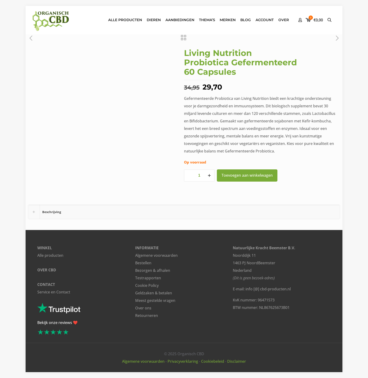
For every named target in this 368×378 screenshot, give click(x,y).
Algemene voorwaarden (156, 255)
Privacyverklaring (183, 361)
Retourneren (146, 315)
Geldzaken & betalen (153, 293)
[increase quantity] (209, 175)
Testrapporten (148, 278)
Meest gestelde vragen (155, 300)
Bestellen (143, 262)
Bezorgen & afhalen (152, 270)
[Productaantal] (199, 175)
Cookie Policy (147, 285)
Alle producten (50, 255)
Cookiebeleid (212, 361)
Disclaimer (236, 361)
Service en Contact (53, 292)
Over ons (143, 308)
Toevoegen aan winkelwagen (247, 175)
